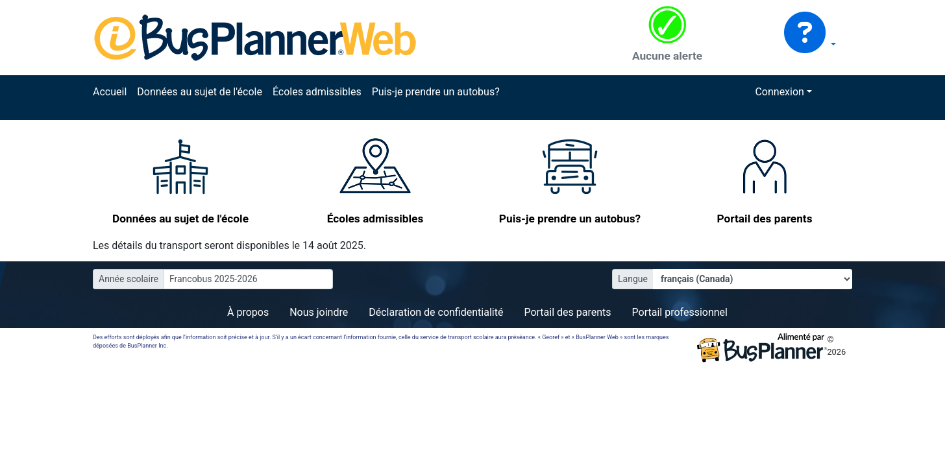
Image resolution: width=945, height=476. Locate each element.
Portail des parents (567, 312)
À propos (248, 312)
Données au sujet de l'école (199, 92)
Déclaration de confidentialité (436, 312)
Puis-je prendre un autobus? (436, 92)
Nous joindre (318, 312)
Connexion (779, 92)
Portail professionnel (680, 312)
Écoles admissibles (317, 92)
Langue (633, 279)
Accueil (110, 92)
